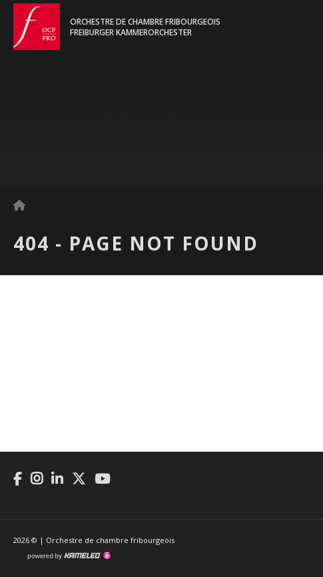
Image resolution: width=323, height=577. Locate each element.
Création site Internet (69, 555)
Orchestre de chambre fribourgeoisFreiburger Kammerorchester (145, 27)
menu (299, 33)
